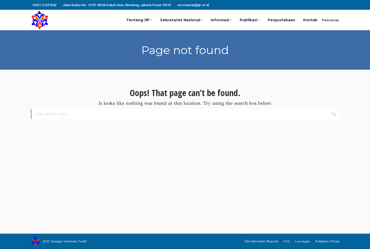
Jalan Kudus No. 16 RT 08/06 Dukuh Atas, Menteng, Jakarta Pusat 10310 (117, 5)
